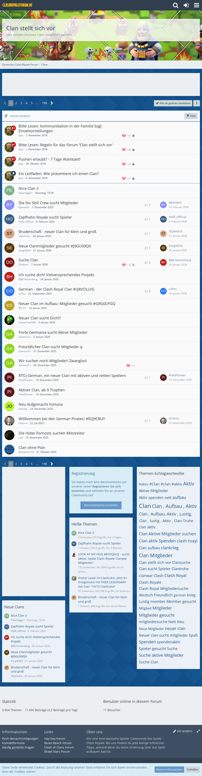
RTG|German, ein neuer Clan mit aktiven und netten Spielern (72, 375)
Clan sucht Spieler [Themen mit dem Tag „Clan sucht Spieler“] (154, 568)
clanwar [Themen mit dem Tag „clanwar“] (146, 575)
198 (44, 103)
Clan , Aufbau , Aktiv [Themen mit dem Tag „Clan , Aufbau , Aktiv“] (174, 506)
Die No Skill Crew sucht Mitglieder (48, 202)
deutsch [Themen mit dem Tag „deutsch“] (146, 594)
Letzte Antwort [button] (20, 116)
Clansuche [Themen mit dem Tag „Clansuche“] (181, 562)
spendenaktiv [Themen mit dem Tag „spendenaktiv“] (168, 641)
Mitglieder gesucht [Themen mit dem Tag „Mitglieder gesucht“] (157, 615)
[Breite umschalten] (198, 731)
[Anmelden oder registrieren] (186, 5)
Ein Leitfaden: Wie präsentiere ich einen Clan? (59, 173)
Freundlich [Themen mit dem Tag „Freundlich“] (163, 594)
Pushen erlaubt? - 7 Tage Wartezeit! (49, 159)
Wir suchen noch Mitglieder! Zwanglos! (53, 360)
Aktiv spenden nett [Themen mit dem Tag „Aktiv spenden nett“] (155, 497)
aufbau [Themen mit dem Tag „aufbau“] (179, 497)
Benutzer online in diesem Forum (132, 701)
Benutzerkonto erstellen (101, 505)
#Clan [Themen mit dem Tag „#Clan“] (154, 483)
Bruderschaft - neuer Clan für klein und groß (57, 231)
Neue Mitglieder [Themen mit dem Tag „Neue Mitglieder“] (151, 628)
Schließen (192, 769)
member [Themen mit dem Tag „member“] (157, 601)
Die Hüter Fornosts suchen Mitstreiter (52, 433)
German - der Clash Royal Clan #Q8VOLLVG (57, 289)
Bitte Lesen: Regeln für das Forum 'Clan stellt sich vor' (66, 144)
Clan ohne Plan (32, 447)
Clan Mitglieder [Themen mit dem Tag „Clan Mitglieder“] (156, 555)
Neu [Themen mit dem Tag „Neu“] (180, 621)
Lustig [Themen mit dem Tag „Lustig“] (144, 601)
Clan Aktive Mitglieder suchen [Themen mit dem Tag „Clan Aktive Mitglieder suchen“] (167, 534)
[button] (196, 5)
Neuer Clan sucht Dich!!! (40, 317)
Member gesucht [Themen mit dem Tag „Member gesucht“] (181, 601)
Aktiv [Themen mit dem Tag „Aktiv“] (188, 483)
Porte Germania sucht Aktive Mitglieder (53, 332)
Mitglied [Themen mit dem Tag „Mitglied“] (145, 608)
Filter (191, 116)
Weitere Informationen (169, 769)
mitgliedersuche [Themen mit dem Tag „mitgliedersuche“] (153, 621)
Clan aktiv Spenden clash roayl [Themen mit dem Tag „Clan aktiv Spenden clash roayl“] (168, 541)
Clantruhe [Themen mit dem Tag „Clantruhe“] (180, 568)
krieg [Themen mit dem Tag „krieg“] (191, 594)
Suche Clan (28, 259)
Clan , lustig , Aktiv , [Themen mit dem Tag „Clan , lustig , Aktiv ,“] (156, 520)
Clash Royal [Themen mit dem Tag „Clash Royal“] (175, 575)
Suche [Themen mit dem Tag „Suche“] (172, 648)
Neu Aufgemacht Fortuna (41, 404)
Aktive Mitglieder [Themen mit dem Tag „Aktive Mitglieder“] (153, 490)
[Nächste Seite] (52, 103)
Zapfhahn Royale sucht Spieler (45, 217)
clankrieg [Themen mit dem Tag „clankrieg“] (170, 548)
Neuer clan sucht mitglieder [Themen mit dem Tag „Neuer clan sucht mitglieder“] (163, 635)
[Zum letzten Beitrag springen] (163, 205)
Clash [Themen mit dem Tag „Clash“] (158, 575)
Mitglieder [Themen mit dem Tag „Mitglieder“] (162, 608)
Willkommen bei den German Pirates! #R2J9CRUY (62, 418)
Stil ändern (184, 731)
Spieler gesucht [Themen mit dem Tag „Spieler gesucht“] (152, 648)
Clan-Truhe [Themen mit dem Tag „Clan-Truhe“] (183, 520)
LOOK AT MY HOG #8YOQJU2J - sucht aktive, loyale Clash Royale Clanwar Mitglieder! (104, 558)
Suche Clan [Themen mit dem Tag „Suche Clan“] (148, 661)
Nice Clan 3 (28, 188)
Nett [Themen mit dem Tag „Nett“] (172, 621)
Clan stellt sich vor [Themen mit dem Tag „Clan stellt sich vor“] (155, 562)
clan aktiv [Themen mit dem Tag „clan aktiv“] (147, 526)
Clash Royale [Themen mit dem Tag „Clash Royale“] (150, 582)
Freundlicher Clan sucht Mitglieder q (50, 346)
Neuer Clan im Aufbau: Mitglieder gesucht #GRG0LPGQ (67, 303)
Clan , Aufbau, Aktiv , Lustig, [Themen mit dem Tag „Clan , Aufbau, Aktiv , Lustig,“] (165, 514)
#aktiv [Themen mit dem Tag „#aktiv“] (143, 484)
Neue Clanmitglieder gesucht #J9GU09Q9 (55, 245)
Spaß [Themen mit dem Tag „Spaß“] (193, 635)
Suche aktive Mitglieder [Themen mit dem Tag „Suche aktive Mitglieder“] (161, 655)
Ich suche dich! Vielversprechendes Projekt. (57, 274)
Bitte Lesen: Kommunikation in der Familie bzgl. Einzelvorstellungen (61, 128)
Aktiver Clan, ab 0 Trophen (42, 389)
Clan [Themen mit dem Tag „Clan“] (145, 506)
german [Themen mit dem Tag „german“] (180, 595)
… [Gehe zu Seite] (37, 103)
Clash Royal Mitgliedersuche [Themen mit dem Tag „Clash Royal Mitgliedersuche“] (163, 588)
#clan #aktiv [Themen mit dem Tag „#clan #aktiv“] (171, 483)
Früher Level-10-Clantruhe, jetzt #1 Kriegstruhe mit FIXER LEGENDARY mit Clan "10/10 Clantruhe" (102, 582)
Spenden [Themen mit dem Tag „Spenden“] (147, 642)
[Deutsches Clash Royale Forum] (17, 5)
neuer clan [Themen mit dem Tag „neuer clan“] (175, 628)
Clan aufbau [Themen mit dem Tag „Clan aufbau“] (149, 547)
